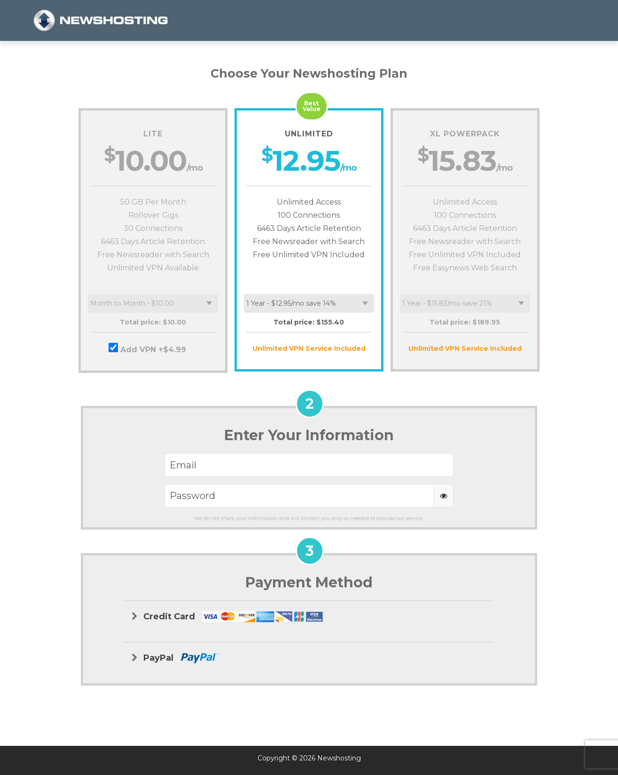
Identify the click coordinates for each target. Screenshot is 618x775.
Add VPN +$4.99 (153, 348)
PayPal (175, 658)
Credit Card (227, 617)
